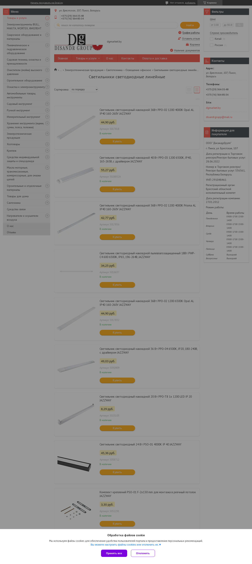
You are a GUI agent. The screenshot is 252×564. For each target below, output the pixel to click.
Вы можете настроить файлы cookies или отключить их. (125, 544)
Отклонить (143, 553)
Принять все (114, 553)
